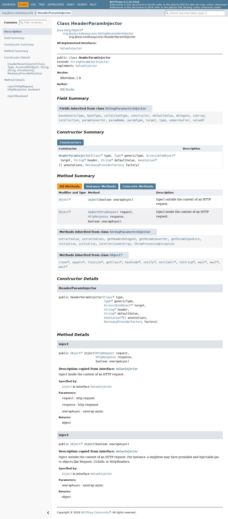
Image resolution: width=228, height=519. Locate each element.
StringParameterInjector (89, 61)
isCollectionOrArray (115, 243)
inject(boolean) (18, 96)
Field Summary (14, 38)
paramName (116, 120)
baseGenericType (71, 115)
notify (149, 262)
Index (71, 4)
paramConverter (94, 120)
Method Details (14, 79)
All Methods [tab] (70, 186)
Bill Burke (67, 89)
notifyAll (166, 262)
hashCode (131, 262)
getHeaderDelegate (121, 239)
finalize (94, 262)
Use (33, 4)
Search (82, 4)
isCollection (69, 120)
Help (93, 4)
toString (186, 262)
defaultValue (163, 115)
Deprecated (56, 4)
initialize (67, 243)
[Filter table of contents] (33, 22)
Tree (42, 4)
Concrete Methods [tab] (138, 186)
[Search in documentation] (195, 13)
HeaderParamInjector (54, 12)
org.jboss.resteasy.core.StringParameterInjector (98, 33)
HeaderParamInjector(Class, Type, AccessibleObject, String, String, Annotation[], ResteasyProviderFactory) (28, 68)
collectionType (115, 115)
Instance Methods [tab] (101, 186)
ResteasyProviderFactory (105, 165)
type (162, 120)
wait (201, 262)
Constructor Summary (19, 44)
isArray (199, 115)
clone (63, 262)
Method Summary (16, 51)
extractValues (93, 239)
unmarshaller (179, 120)
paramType (134, 120)
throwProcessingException (154, 243)
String (79, 160)
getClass (113, 262)
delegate (182, 115)
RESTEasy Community (95, 512)
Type (117, 155)
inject (93, 199)
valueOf (199, 120)
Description (13, 31)
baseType (94, 115)
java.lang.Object (69, 30)
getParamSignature (185, 239)
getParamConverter (153, 239)
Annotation (146, 160)
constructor (140, 115)
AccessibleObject (159, 155)
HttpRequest (109, 212)
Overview (9, 4)
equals (77, 262)
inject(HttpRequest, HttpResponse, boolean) (24, 88)
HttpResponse (98, 216)
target (151, 120)
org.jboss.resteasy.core (17, 12)
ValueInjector (71, 48)
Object (64, 199)
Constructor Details (17, 57)
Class (96, 155)
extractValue (69, 239)
